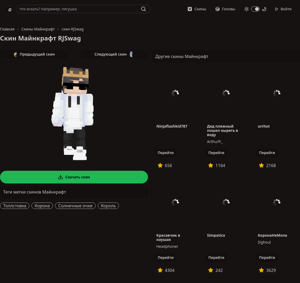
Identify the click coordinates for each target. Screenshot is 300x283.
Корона (42, 206)
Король (108, 206)
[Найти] (143, 9)
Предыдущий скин (34, 54)
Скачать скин (74, 177)
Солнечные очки (75, 206)
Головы (225, 8)
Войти (283, 8)
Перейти (166, 152)
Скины (196, 8)
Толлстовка (14, 206)
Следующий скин (114, 54)
